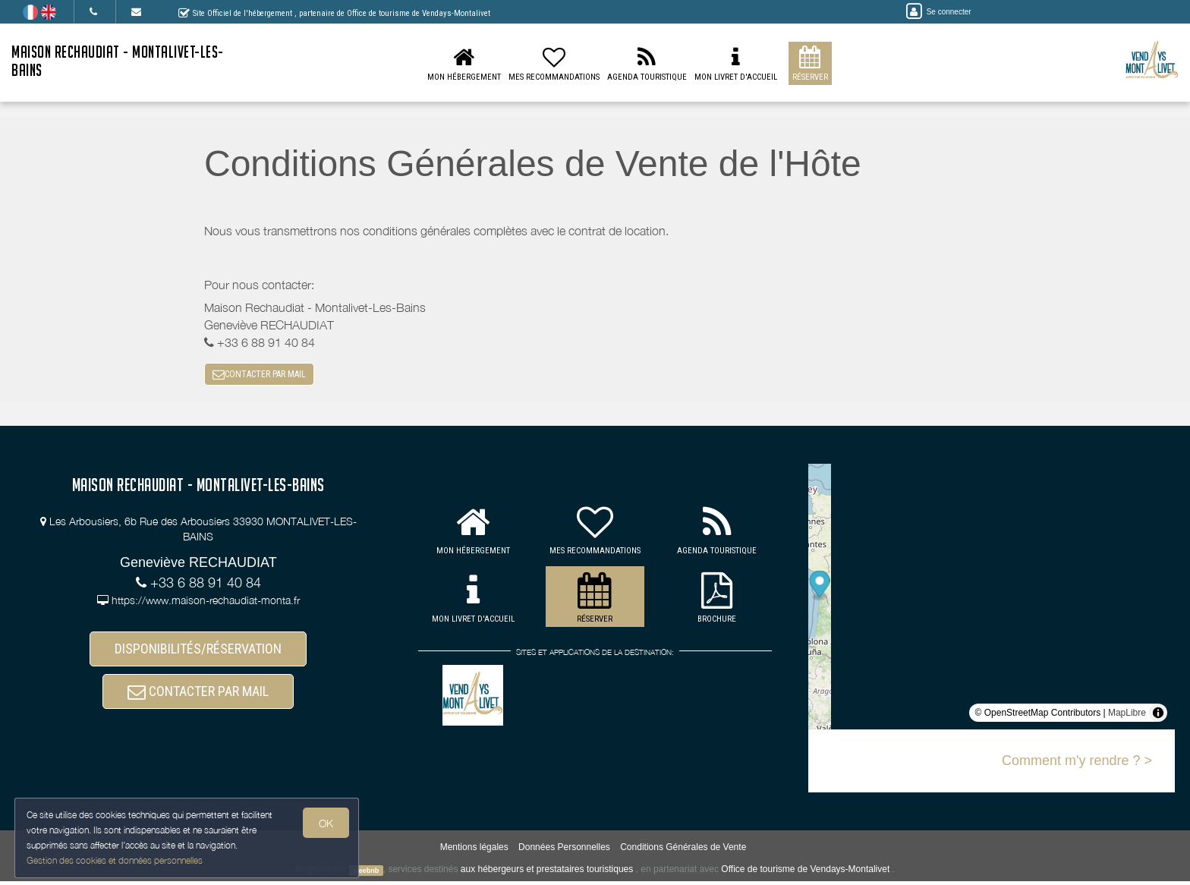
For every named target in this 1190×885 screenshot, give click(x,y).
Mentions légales (474, 851)
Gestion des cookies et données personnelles (115, 859)
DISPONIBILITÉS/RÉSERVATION (198, 655)
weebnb (366, 874)
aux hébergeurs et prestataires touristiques (547, 873)
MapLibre (1127, 717)
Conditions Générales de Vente (683, 851)
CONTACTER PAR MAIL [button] (259, 376)
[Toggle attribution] (1158, 717)
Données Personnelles (564, 851)
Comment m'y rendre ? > (1077, 765)
